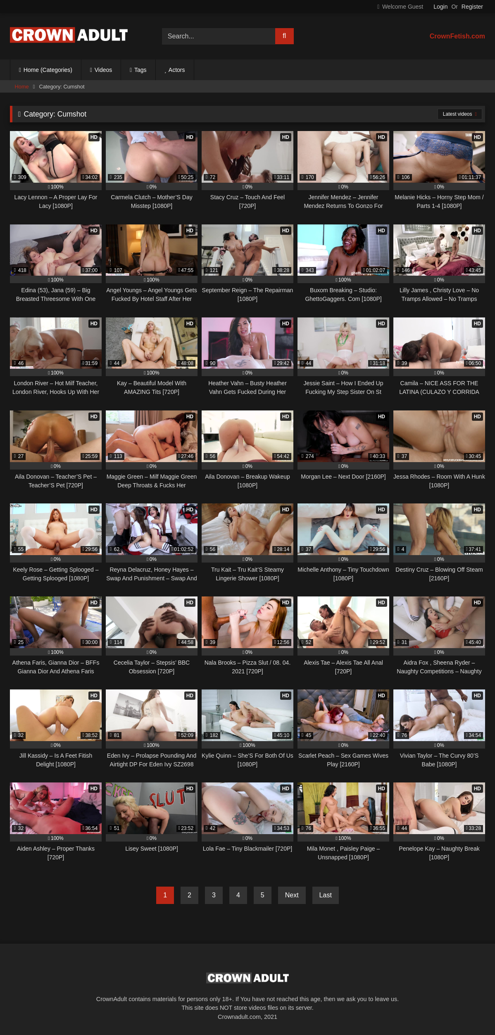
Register (472, 6)
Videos (103, 70)
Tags (140, 70)
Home (22, 86)
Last (325, 895)
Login (440, 6)
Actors (177, 70)
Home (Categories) (48, 70)
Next (292, 895)
